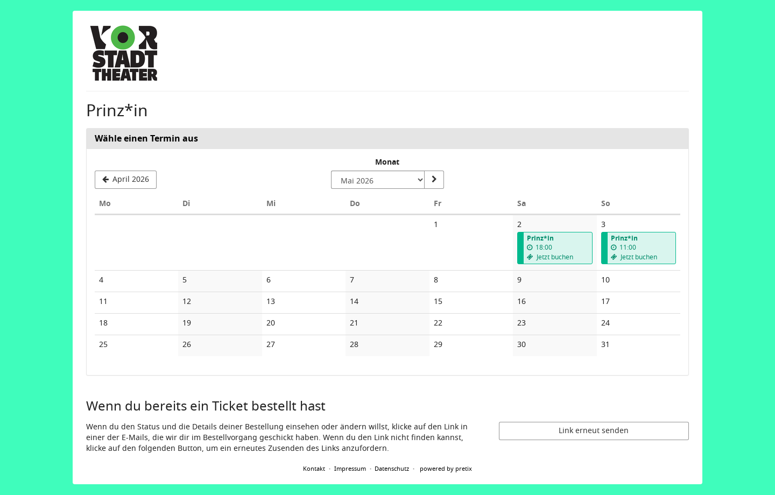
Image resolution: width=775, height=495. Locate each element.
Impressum (350, 468)
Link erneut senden (594, 430)
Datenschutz (392, 468)
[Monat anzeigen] (433, 180)
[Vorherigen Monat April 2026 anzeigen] (126, 180)
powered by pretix (446, 468)
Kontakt (314, 468)
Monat (387, 162)
